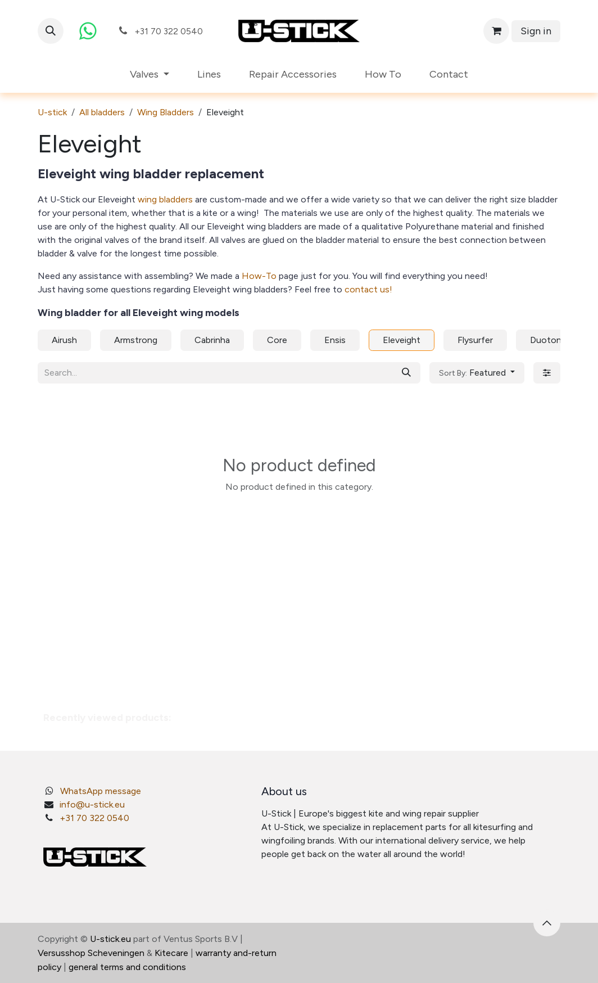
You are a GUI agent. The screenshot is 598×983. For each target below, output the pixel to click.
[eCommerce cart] (496, 31)
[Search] (406, 373)
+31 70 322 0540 (94, 818)
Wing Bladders (165, 112)
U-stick (52, 112)
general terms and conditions (127, 967)
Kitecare (171, 953)
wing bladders (166, 199)
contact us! (368, 289)
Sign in (535, 31)
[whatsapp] (87, 31)
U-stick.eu (110, 939)
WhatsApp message (100, 791)
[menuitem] (149, 74)
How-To (259, 275)
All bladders (102, 112)
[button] (51, 31)
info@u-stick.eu (92, 804)
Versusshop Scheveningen (91, 953)
